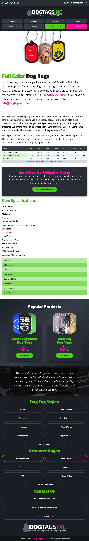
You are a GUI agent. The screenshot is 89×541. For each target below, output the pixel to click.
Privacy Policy (66, 475)
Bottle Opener (10, 288)
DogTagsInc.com (41, 538)
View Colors (7, 232)
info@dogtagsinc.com (75, 3)
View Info (24, 355)
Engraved (8, 274)
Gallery (34, 26)
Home (12, 21)
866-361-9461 (10, 2)
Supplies (76, 21)
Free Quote (76, 26)
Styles (55, 21)
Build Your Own (55, 26)
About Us (66, 467)
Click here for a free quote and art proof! (44, 161)
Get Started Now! (44, 189)
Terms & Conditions (44, 484)
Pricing (34, 21)
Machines (13, 26)
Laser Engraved (66, 409)
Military (7, 260)
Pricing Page (44, 444)
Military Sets (9, 265)
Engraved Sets (10, 278)
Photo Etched (9, 292)
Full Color (7, 283)
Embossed (8, 269)
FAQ (22, 475)
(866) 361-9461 (44, 498)
